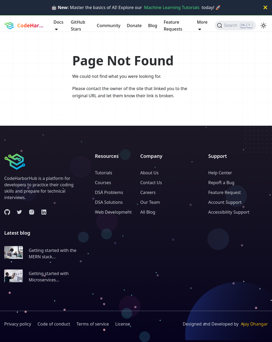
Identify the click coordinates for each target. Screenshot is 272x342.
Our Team (150, 202)
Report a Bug (221, 182)
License (122, 324)
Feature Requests (173, 25)
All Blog (148, 212)
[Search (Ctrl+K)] (235, 25)
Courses (103, 182)
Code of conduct (53, 324)
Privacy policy (17, 324)
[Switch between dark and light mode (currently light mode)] (263, 25)
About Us (149, 173)
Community (108, 25)
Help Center (220, 173)
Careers (148, 192)
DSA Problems (109, 192)
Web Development (113, 212)
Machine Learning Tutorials (171, 7)
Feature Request (224, 192)
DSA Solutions (109, 202)
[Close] (265, 7)
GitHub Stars (78, 25)
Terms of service (93, 324)
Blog (152, 25)
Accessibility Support (228, 212)
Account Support (224, 202)
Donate (134, 25)
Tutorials (103, 173)
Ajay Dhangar (254, 324)
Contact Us (151, 182)
